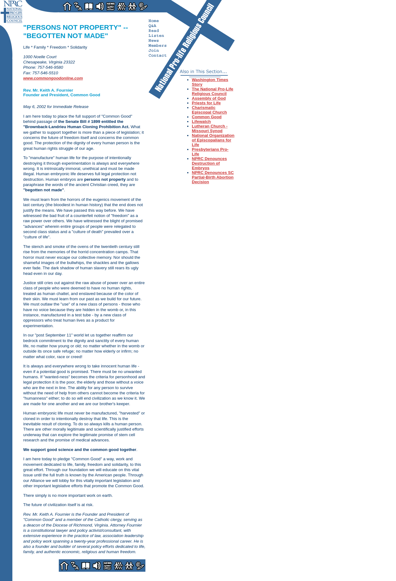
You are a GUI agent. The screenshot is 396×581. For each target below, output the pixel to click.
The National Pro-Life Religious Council (212, 91)
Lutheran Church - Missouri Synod (210, 128)
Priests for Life (206, 103)
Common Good (207, 117)
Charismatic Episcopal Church (209, 110)
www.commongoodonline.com (53, 78)
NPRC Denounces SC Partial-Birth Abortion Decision (213, 177)
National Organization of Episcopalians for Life (213, 140)
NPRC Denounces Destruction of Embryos (209, 163)
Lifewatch (201, 121)
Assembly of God (209, 98)
